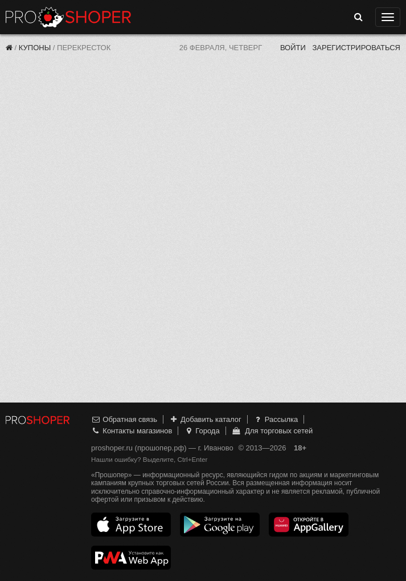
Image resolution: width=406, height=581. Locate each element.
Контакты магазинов (131, 430)
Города (202, 430)
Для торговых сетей (272, 430)
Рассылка (275, 419)
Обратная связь (124, 419)
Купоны (35, 47)
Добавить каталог (205, 419)
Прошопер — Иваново (68, 17)
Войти (293, 47)
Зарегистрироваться (356, 47)
